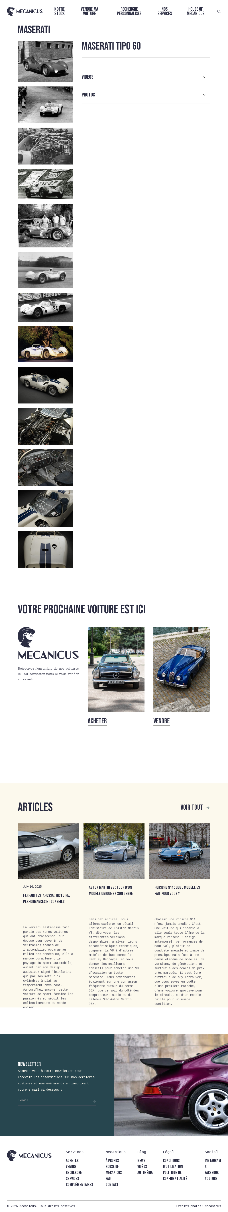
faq (108, 1178)
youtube (211, 1178)
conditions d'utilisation (173, 1163)
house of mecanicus (114, 1169)
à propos (112, 1160)
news (141, 1160)
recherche (74, 1172)
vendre (71, 1166)
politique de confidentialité (175, 1175)
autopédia (145, 1172)
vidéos (142, 1166)
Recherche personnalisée (129, 11)
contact (112, 1184)
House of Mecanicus (195, 11)
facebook (212, 1172)
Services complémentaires (79, 1181)
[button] (146, 77)
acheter (72, 1160)
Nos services (164, 11)
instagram (213, 1160)
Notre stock (59, 11)
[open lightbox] (45, 61)
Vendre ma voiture (89, 11)
